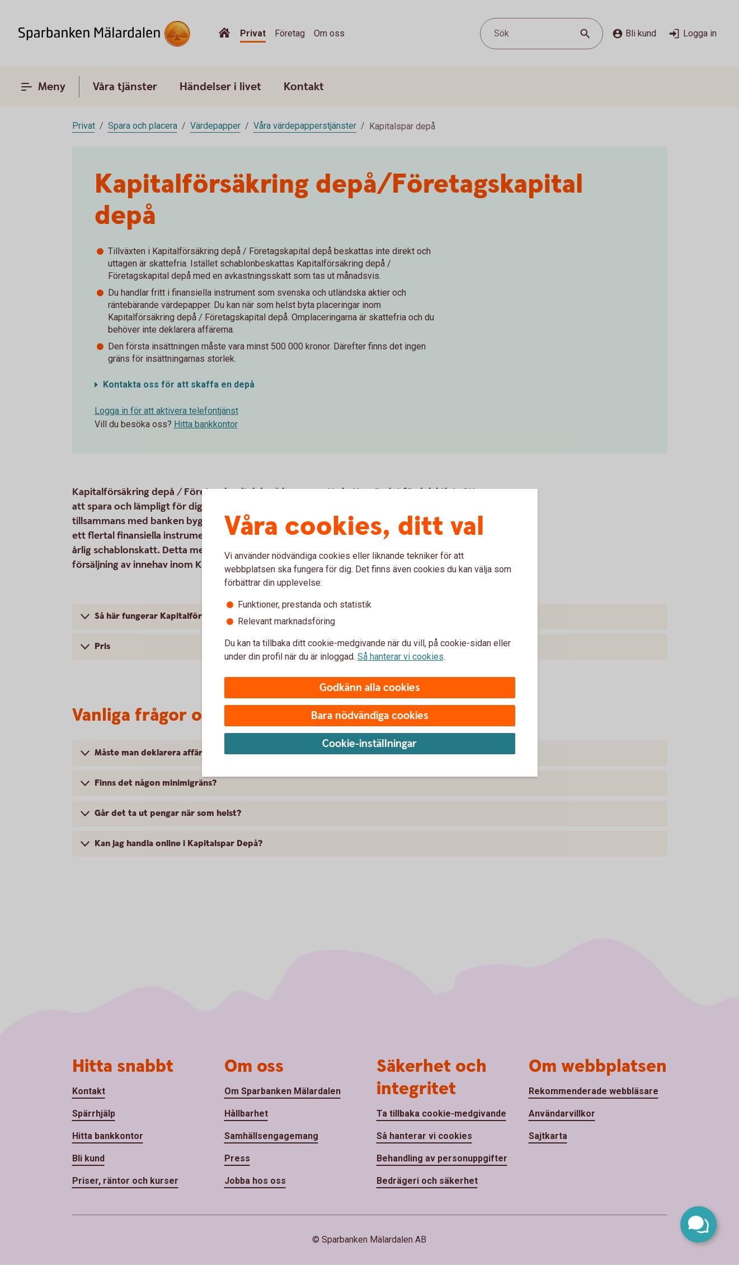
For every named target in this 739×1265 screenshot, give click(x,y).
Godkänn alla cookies (369, 688)
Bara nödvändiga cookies (370, 716)
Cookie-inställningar (369, 744)
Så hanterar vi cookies (400, 656)
